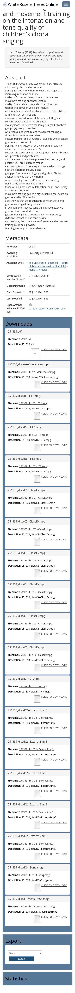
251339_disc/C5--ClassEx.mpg (35, 623)
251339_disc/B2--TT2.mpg (33, 434)
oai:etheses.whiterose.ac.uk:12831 (47, 308)
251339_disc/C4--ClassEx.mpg (35, 592)
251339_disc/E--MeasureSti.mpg (37, 906)
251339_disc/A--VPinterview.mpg (37, 372)
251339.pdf (25, 339)
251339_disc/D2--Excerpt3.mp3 (36, 780)
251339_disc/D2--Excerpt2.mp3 (36, 749)
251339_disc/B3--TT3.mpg (33, 466)
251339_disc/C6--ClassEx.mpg (35, 654)
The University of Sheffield (43, 262)
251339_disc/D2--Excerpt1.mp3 (36, 717)
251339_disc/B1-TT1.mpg (33, 403)
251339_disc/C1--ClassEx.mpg (35, 497)
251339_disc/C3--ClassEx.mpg (35, 560)
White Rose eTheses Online (30, 4)
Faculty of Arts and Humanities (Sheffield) (48, 264)
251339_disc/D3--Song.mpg (34, 875)
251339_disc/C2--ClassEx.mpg (35, 529)
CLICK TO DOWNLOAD (54, 349)
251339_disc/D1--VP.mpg (33, 686)
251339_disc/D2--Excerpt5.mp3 (36, 843)
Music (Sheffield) (38, 269)
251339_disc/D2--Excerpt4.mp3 (36, 812)
